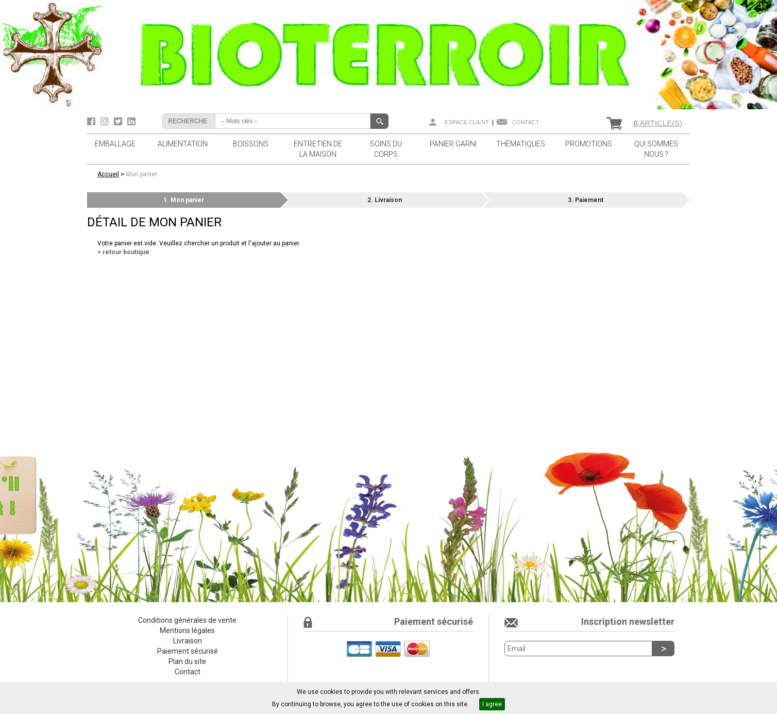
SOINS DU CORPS (386, 149)
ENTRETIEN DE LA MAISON (318, 149)
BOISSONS (250, 144)
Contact (525, 122)
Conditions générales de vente (187, 620)
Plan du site (187, 661)
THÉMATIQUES (520, 144)
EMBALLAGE (115, 144)
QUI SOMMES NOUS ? (656, 149)
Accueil (108, 174)
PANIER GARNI (453, 144)
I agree (492, 704)
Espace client (467, 122)
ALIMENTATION (183, 144)
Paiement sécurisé (187, 651)
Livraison (187, 641)
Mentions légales (187, 630)
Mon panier (141, 174)
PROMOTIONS (588, 144)
